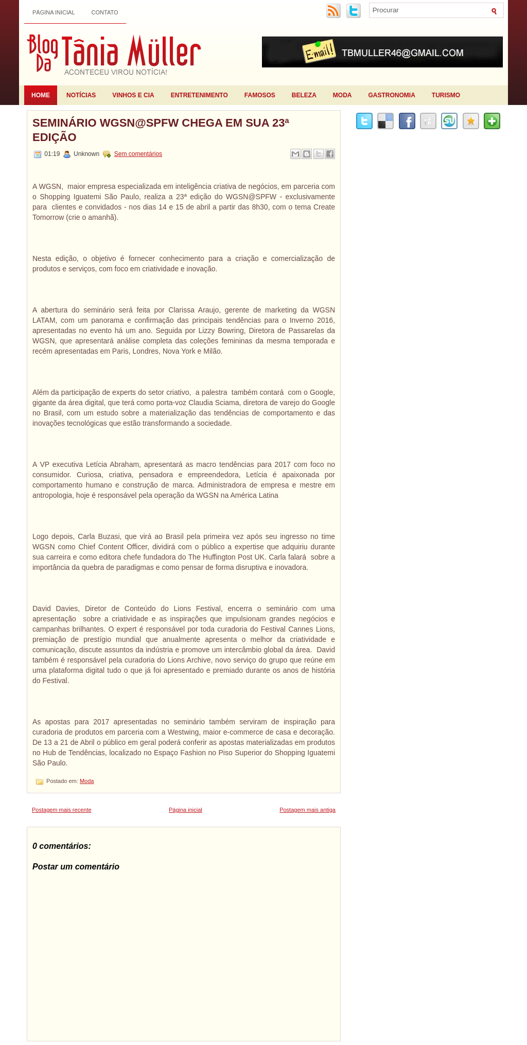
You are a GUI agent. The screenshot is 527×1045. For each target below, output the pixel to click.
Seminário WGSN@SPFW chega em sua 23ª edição (160, 130)
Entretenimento (199, 95)
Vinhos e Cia (133, 95)
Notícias (81, 95)
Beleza (304, 95)
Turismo (446, 95)
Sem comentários (138, 154)
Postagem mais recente (62, 810)
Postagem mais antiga (307, 810)
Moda (342, 95)
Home (40, 95)
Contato (105, 12)
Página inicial (53, 12)
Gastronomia (391, 95)
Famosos (259, 95)
